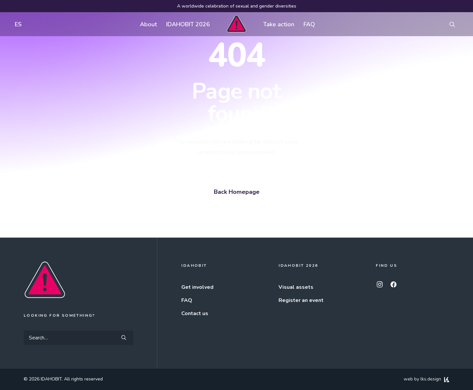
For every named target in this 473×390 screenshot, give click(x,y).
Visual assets (296, 287)
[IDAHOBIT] (236, 24)
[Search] (78, 338)
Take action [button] (278, 24)
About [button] (148, 24)
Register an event (301, 300)
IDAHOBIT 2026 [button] (188, 24)
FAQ (309, 24)
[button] (455, 24)
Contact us (194, 313)
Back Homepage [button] (236, 192)
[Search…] (78, 338)
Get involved (197, 287)
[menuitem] (17, 24)
